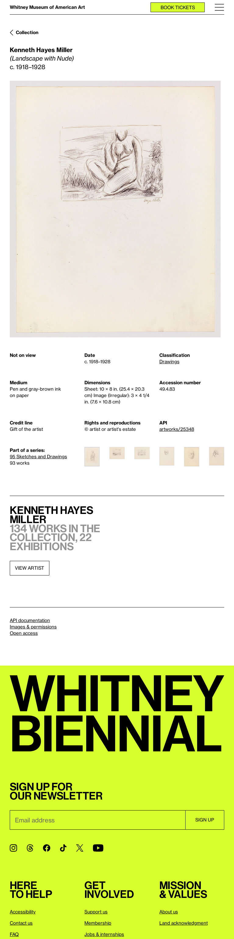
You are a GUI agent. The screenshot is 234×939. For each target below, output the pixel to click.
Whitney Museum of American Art (47, 7)
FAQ (14, 934)
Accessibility (23, 911)
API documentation (30, 620)
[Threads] (30, 847)
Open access (24, 633)
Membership (97, 923)
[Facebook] (46, 847)
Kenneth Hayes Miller (41, 49)
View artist (29, 568)
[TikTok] (63, 847)
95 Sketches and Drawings (38, 456)
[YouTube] (98, 847)
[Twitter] (79, 847)
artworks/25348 (176, 429)
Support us (96, 911)
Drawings (169, 361)
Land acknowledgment (183, 923)
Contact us (21, 923)
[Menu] (219, 7)
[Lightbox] (115, 209)
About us (168, 911)
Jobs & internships (104, 934)
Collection (27, 32)
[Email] (97, 820)
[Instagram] (13, 847)
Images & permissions (33, 626)
